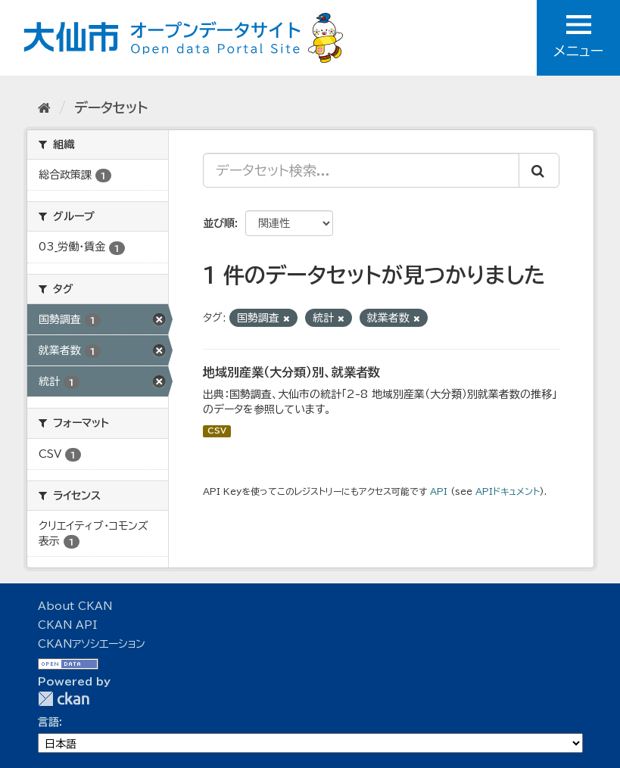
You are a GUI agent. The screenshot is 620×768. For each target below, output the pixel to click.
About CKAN (75, 606)
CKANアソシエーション (91, 644)
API (438, 491)
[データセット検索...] (361, 170)
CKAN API (67, 625)
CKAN (63, 699)
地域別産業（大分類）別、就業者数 (291, 372)
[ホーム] (44, 107)
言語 (48, 722)
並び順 (219, 223)
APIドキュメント (507, 491)
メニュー (578, 36)
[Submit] (539, 170)
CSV (216, 431)
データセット (111, 107)
